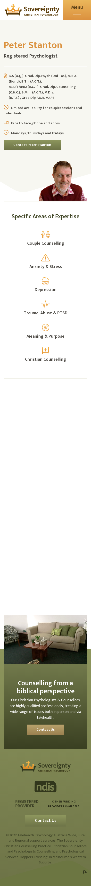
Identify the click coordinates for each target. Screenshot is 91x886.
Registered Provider (27, 804)
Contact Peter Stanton (32, 145)
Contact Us (45, 730)
